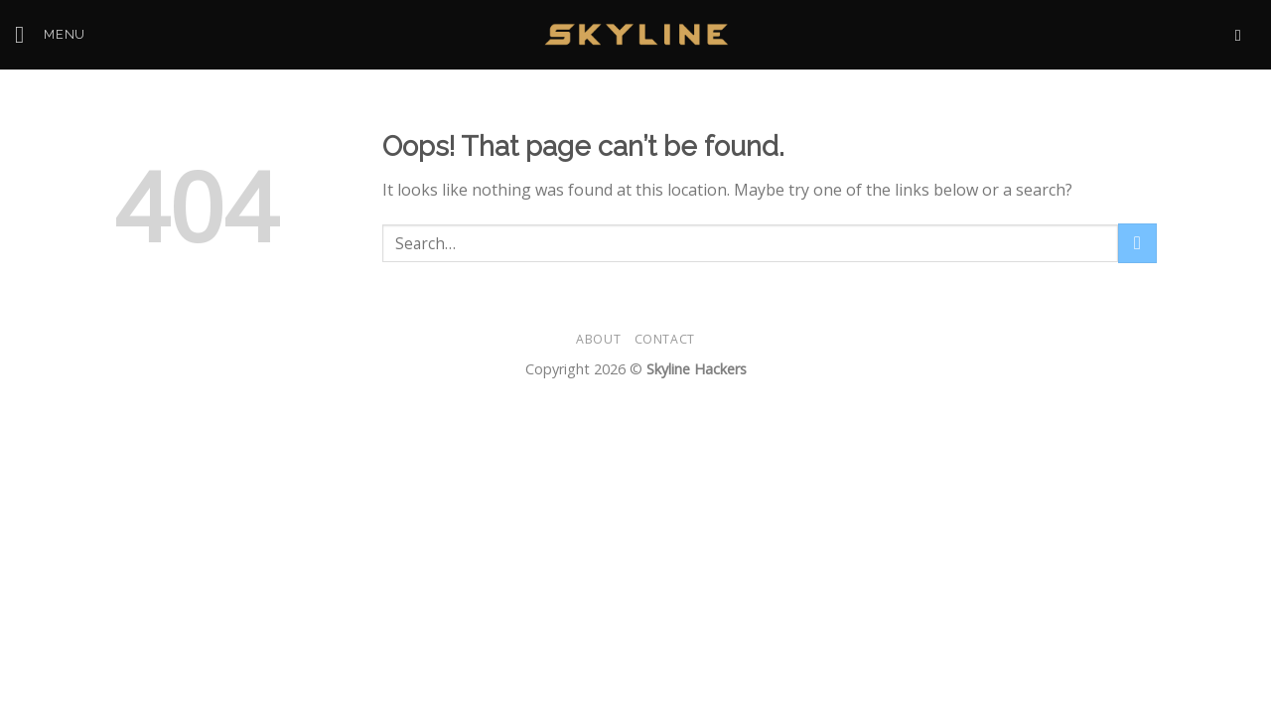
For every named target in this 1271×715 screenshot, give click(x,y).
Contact (665, 339)
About (598, 339)
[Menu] (50, 34)
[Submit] (1137, 242)
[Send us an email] (1243, 35)
